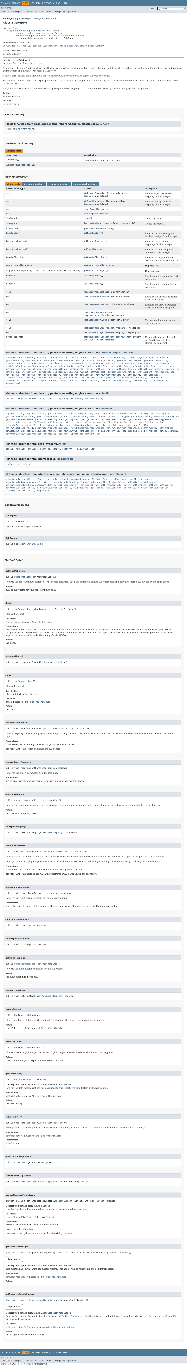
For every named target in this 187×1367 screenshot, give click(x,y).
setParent (11, 434)
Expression (12, 228)
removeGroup (12, 375)
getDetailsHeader (38, 363)
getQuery (171, 366)
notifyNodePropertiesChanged (52, 428)
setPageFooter (107, 377)
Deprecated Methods (85, 184)
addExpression (14, 357)
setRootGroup (140, 380)
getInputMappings (93, 249)
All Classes (6, 8)
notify (56, 449)
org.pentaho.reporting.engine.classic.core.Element (33, 31)
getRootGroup (144, 369)
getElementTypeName (160, 419)
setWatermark (13, 383)
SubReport (11, 160)
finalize (20, 449)
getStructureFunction (167, 369)
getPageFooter (67, 366)
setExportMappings (94, 328)
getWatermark (98, 372)
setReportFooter (68, 380)
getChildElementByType (166, 416)
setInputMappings (93, 332)
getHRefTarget (37, 422)
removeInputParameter (96, 304)
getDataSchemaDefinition (65, 360)
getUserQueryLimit (77, 372)
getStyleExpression (17, 425)
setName (172, 431)
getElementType (137, 419)
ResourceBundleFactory (19, 265)
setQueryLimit (157, 377)
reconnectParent (93, 292)
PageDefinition (14, 257)
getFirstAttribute (16, 422)
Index (58, 3)
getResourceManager (95, 270)
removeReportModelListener (77, 375)
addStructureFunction (111, 357)
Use (32, 3)
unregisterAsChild (49, 398)
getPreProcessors (153, 366)
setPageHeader (126, 377)
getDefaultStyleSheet (129, 360)
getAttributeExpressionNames (111, 413)
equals (9, 449)
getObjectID (111, 422)
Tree (38, 3)
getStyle (161, 422)
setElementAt (69, 377)
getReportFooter (105, 369)
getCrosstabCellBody (37, 360)
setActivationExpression (98, 312)
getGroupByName (126, 363)
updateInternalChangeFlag (86, 434)
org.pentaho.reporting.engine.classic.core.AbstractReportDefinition (50, 36)
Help (65, 3)
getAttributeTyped (118, 416)
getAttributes (97, 416)
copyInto (30, 413)
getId (51, 422)
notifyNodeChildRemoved (19, 428)
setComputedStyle (67, 431)
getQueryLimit (14, 369)
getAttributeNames (47, 416)
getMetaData (84, 422)
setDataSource (88, 431)
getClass (33, 449)
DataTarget (60, 46)
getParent (125, 422)
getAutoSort (162, 357)
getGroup (110, 363)
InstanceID (24, 165)
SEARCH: (153, 9)
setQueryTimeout (47, 380)
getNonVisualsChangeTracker (40, 366)
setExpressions (88, 377)
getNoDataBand (14, 366)
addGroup (29, 357)
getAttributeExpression (78, 413)
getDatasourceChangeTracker (98, 360)
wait (78, 449)
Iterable (36, 46)
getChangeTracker (141, 416)
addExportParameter (95, 193)
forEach (10, 464)
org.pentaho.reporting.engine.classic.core (34, 18)
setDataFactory (92, 320)
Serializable (10, 46)
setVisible (50, 434)
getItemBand (162, 363)
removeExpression (164, 372)
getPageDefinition (94, 257)
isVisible (99, 425)
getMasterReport (65, 422)
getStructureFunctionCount (21, 372)
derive (87, 223)
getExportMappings (94, 241)
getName (97, 422)
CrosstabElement (12, 54)
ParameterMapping (16, 241)
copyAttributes (14, 413)
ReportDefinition (77, 46)
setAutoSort (133, 375)
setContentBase (151, 375)
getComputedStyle (75, 419)
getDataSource (95, 419)
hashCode (45, 449)
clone (87, 218)
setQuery (141, 377)
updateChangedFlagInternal (99, 337)
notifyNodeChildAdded (138, 425)
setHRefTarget (149, 431)
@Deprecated (12, 1252)
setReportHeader (89, 380)
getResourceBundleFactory (98, 265)
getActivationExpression (98, 228)
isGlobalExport (92, 276)
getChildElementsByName (19, 419)
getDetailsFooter (15, 363)
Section (107, 292)
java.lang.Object (11, 28)
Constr (29, 12)
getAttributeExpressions (20, 416)
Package (16, 3)
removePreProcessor (49, 375)
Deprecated (48, 3)
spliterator (23, 464)
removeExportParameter (96, 296)
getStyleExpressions (42, 425)
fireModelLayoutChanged (139, 357)
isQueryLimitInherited (121, 372)
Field (21, 12)
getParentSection (144, 422)
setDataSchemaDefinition (20, 377)
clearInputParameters (96, 214)
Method (39, 12)
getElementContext (115, 419)
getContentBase (14, 360)
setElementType (130, 431)
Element (47, 46)
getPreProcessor (105, 366)
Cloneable (24, 46)
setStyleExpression (30, 434)
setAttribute (148, 428)
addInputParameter (94, 201)
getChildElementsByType (48, 419)
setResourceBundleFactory (115, 380)
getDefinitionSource (155, 360)
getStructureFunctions (52, 372)
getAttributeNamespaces (73, 416)
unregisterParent (72, 398)
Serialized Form (11, 104)
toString (63, 434)
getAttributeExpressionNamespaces (149, 413)
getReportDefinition (81, 369)
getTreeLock (63, 425)
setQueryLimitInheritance (20, 380)
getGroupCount (145, 363)
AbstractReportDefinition (27, 63)
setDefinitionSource (48, 377)
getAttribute (55, 413)
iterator (10, 398)
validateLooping (93, 398)
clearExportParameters (96, 209)
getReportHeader (126, 369)
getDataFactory (92, 233)
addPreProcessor (58, 357)
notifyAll (67, 449)
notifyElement (116, 425)
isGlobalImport (92, 284)
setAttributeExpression (19, 431)
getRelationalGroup (56, 369)
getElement (56, 363)
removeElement (144, 372)
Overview (5, 3)
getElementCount (74, 363)
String (110, 193)
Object (99, 340)
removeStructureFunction (110, 375)
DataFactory (13, 233)
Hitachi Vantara (23, 1364)
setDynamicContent (108, 431)
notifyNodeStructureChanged (123, 428)
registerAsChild (27, 398)
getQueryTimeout (33, 369)
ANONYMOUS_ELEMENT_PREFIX (20, 129)
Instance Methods (34, 184)
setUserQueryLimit (160, 380)
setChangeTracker (45, 431)
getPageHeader (85, 366)
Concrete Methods (59, 184)
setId (163, 431)
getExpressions (94, 363)
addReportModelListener (83, 357)
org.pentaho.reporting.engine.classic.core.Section (37, 33)
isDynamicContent (82, 425)
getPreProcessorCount (129, 366)
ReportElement (96, 46)
